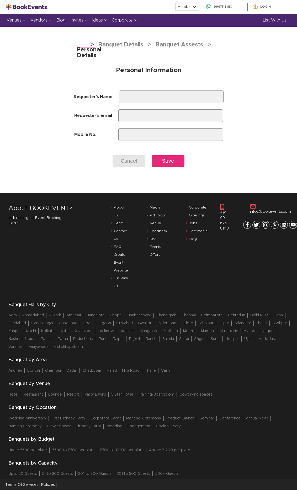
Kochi (31, 331)
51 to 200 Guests (57, 474)
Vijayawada (39, 347)
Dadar (72, 370)
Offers (155, 255)
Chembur (53, 370)
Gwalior (144, 323)
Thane (150, 370)
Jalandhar (242, 323)
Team (119, 223)
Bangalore (96, 315)
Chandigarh (166, 315)
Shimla (168, 339)
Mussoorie (229, 331)
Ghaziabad (68, 323)
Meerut (189, 331)
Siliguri (199, 339)
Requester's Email (93, 116)
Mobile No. (85, 134)
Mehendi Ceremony (143, 418)
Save (168, 161)
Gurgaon (103, 323)
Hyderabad (166, 323)
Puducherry (83, 339)
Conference (230, 418)
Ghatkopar (91, 370)
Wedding (114, 426)
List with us (275, 20)
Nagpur (268, 331)
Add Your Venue (158, 219)
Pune (103, 339)
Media (155, 207)
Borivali (33, 370)
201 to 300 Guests (95, 474)
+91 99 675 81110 (224, 217)
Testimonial (198, 231)
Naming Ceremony (25, 426)
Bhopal (116, 315)
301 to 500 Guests (133, 474)
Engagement (139, 426)
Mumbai (208, 331)
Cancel (129, 161)
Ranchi (151, 339)
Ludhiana (127, 331)
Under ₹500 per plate (27, 450)
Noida (30, 339)
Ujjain (248, 339)
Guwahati (124, 323)
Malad (112, 370)
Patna (63, 339)
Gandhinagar (42, 323)
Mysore (250, 331)
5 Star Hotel (122, 394)
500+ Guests (167, 474)
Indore (187, 323)
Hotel (13, 394)
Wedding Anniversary (27, 418)
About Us (119, 211)
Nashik (14, 339)
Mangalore (149, 331)
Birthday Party (88, 426)
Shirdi (184, 339)
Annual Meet (257, 418)
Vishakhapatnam (68, 347)
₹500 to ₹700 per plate (73, 450)
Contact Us (120, 235)
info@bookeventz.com (270, 209)
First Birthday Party (68, 418)
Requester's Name (93, 97)
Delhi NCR (259, 315)
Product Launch (180, 418)
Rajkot (134, 339)
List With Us (121, 282)
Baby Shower (59, 426)
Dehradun (236, 315)
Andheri (15, 370)
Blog (61, 20)
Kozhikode (83, 331)
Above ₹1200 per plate (169, 450)
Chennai (189, 315)
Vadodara (267, 339)
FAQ (117, 247)
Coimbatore (212, 315)
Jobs (193, 223)
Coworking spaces (195, 394)
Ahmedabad (33, 315)
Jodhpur (279, 323)
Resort (73, 394)
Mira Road (131, 370)
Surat (215, 339)
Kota (64, 331)
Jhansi (261, 323)
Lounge (55, 394)
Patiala (46, 339)
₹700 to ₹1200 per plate (122, 450)
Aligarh (55, 315)
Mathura (171, 331)
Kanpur (14, 331)
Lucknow (106, 331)
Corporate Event (106, 418)
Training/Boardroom (156, 394)
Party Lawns (95, 394)
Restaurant (33, 394)
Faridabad (17, 323)
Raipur (118, 339)
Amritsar (73, 315)
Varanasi (15, 347)
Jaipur (224, 323)
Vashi (166, 370)
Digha (278, 315)
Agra (12, 315)
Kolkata (48, 331)
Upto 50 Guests (22, 474)
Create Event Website (121, 262)
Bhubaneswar (139, 315)
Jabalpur (205, 323)
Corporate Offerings (197, 211)
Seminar (207, 418)
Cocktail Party (168, 426)
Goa (86, 323)
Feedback (158, 231)
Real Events (155, 243)
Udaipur (232, 339)
